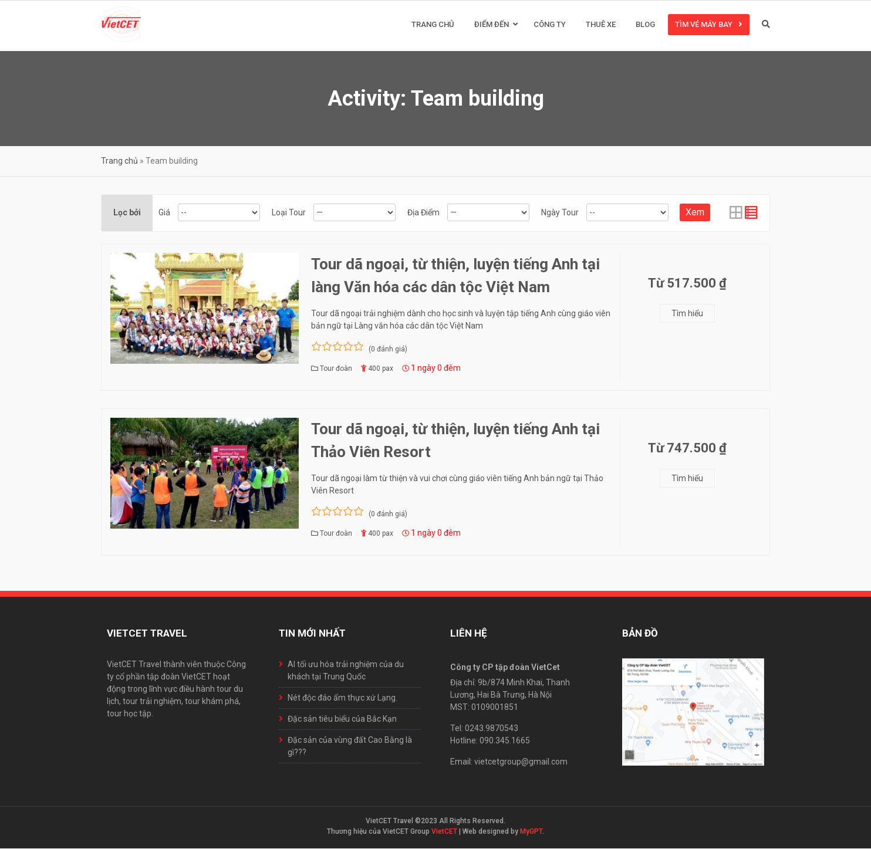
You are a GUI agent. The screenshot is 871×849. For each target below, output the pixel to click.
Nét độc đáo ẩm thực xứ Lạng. (342, 698)
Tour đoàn (336, 369)
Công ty (550, 25)
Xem (695, 212)
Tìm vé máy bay (703, 25)
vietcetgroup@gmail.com (521, 762)
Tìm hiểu (687, 314)
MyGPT (531, 832)
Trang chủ (432, 25)
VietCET (444, 832)
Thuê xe (601, 25)
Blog (645, 25)
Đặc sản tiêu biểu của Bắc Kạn (342, 719)
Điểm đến (491, 25)
